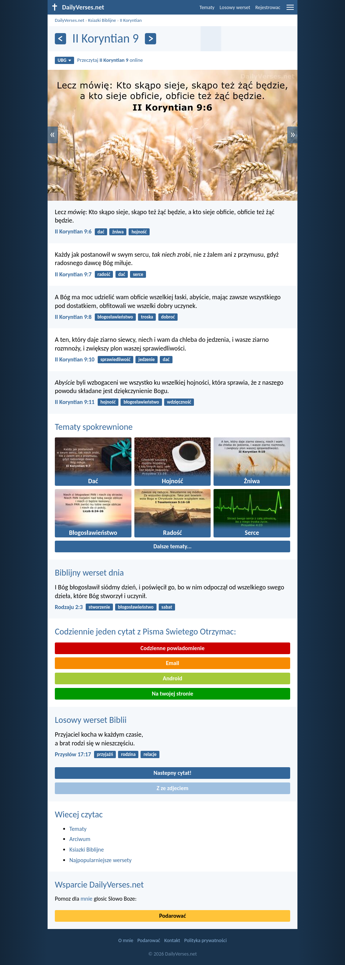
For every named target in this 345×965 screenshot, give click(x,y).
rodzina (128, 754)
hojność (139, 232)
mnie (87, 898)
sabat (167, 607)
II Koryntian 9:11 (74, 402)
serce (138, 274)
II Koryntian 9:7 (73, 274)
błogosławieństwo (115, 317)
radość (103, 274)
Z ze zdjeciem (172, 788)
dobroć (168, 317)
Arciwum (79, 839)
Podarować (172, 915)
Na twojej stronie (172, 693)
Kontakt (172, 940)
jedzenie (146, 359)
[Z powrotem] (60, 38)
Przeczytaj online (110, 60)
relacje (150, 754)
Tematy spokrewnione (94, 426)
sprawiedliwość (115, 359)
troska (147, 317)
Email (172, 663)
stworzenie (99, 607)
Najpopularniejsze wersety (100, 860)
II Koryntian (131, 20)
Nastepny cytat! (172, 772)
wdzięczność (179, 402)
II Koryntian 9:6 (73, 231)
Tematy (206, 7)
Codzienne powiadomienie (173, 648)
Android (172, 678)
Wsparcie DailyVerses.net (99, 884)
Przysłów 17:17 (73, 754)
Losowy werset (235, 7)
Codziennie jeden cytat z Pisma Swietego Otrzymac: (145, 631)
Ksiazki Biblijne (102, 20)
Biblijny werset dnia (89, 572)
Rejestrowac (267, 7)
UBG (64, 60)
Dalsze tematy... (172, 546)
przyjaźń (105, 754)
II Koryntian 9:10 (74, 359)
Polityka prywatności (205, 940)
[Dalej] (150, 38)
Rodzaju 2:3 (69, 607)
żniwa (117, 232)
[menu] (290, 10)
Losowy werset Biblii (90, 719)
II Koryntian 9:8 (73, 316)
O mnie (125, 940)
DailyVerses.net (69, 20)
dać (100, 232)
